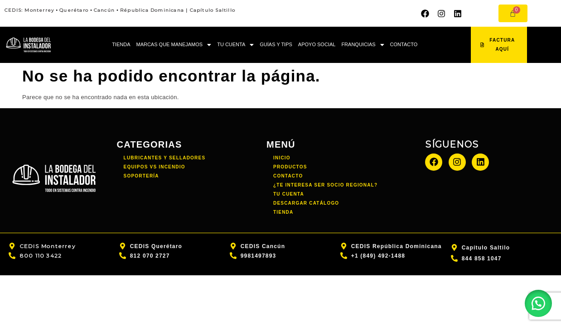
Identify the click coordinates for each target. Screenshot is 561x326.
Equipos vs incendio (154, 166)
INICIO (281, 157)
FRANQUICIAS (362, 45)
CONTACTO (404, 45)
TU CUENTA (235, 45)
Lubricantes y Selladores (165, 157)
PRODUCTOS (290, 166)
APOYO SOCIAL (317, 45)
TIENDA (121, 45)
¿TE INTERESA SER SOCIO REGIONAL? (325, 184)
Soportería (141, 175)
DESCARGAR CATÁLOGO (306, 203)
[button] (173, 45)
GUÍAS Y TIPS (276, 45)
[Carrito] (512, 13)
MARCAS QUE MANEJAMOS (173, 45)
